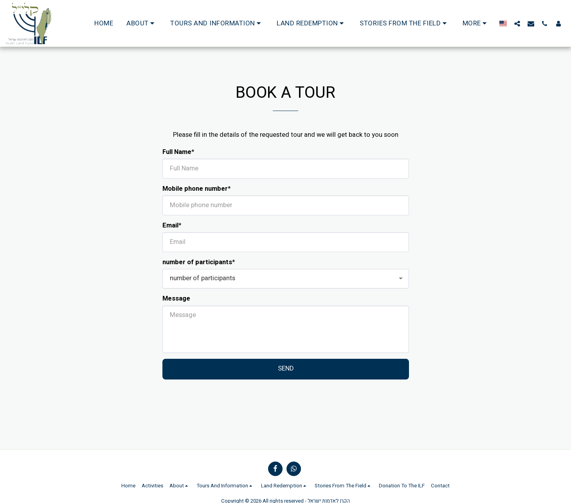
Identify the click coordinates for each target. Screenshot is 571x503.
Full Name (176, 152)
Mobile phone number (195, 188)
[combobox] (285, 278)
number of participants (197, 262)
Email (170, 225)
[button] (141, 23)
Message (176, 298)
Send (286, 368)
